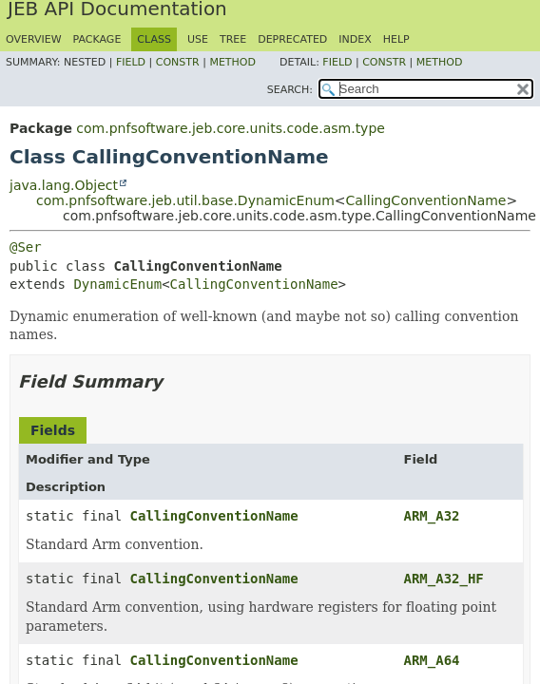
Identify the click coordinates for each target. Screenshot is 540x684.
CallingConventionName (426, 200)
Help (396, 39)
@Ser (26, 247)
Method (232, 62)
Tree (233, 39)
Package (97, 39)
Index (354, 39)
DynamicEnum (117, 284)
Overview (34, 39)
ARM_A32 (432, 515)
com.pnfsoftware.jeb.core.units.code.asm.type (230, 128)
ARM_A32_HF (444, 578)
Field (130, 62)
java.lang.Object (64, 185)
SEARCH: (290, 90)
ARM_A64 (432, 660)
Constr (178, 62)
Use (197, 39)
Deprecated (292, 39)
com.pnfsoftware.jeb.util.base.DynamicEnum (185, 200)
